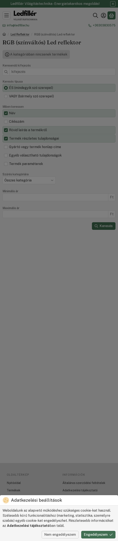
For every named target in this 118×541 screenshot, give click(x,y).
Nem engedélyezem (60, 535)
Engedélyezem (98, 535)
